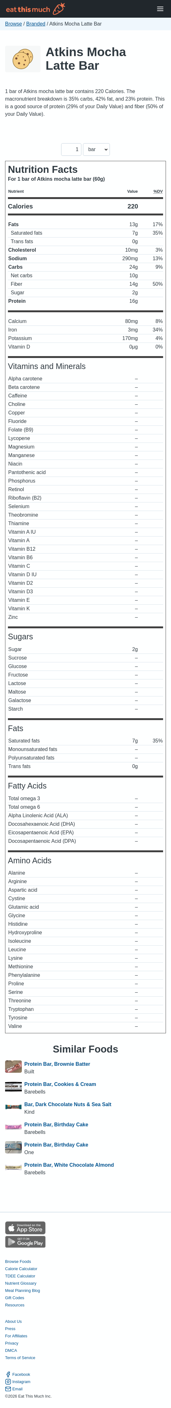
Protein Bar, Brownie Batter (57, 1064)
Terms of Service (20, 1357)
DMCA (11, 1350)
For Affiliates (16, 1336)
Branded (36, 23)
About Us (13, 1321)
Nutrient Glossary (20, 1283)
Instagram (17, 1382)
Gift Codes (14, 1297)
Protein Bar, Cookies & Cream (60, 1084)
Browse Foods (18, 1261)
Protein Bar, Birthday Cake (56, 1124)
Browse (13, 23)
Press (10, 1328)
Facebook (17, 1374)
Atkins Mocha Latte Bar (86, 58)
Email (13, 1389)
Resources (14, 1305)
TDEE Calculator (20, 1276)
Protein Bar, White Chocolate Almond (69, 1165)
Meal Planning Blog (22, 1290)
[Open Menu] (160, 9)
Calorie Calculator (21, 1268)
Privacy (11, 1343)
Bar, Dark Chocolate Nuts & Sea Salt (67, 1104)
